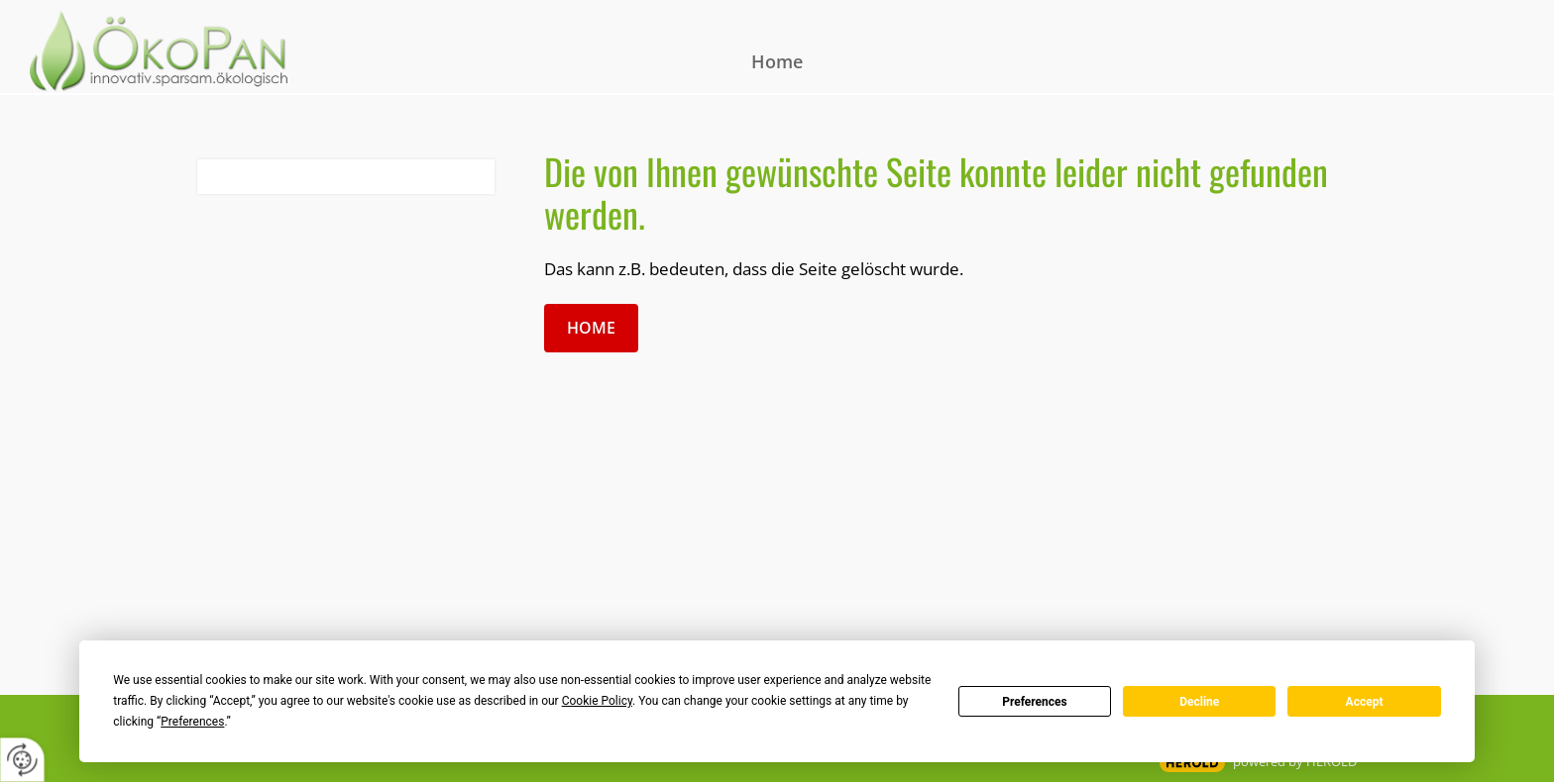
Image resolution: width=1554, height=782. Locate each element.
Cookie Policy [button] (597, 701)
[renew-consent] (22, 759)
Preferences (1034, 702)
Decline (1199, 702)
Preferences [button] (192, 722)
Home (777, 61)
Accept (1365, 702)
